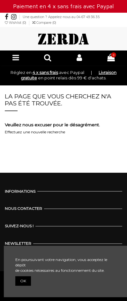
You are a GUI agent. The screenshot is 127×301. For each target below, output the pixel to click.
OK (23, 280)
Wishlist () (16, 23)
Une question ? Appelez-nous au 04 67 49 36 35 (61, 17)
